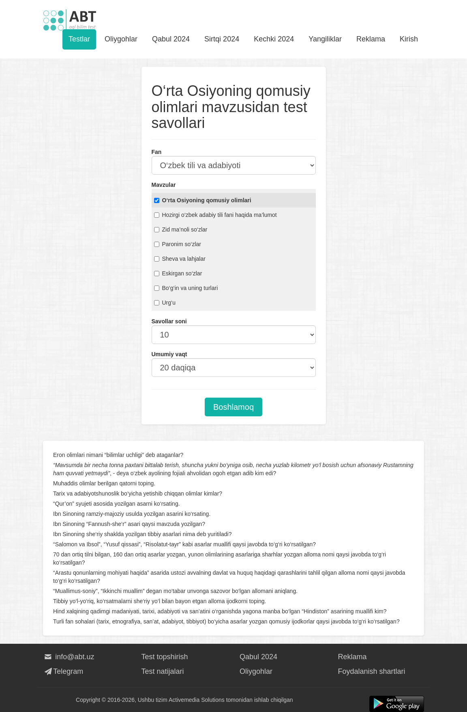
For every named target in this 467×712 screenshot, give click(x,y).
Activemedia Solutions (197, 700)
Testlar (79, 39)
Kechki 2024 (274, 39)
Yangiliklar (325, 39)
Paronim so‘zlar (177, 244)
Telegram (63, 671)
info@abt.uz (68, 657)
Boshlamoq (233, 407)
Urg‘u (165, 302)
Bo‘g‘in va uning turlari (186, 288)
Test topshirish (164, 657)
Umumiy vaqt (169, 354)
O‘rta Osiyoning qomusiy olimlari (202, 200)
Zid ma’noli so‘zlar (181, 229)
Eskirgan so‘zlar (178, 273)
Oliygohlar (121, 39)
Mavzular (164, 185)
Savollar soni (169, 321)
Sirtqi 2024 (221, 39)
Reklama (370, 39)
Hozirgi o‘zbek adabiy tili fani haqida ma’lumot (215, 215)
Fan (157, 152)
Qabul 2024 (171, 39)
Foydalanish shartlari (371, 671)
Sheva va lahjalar (180, 258)
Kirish (409, 39)
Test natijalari (162, 671)
